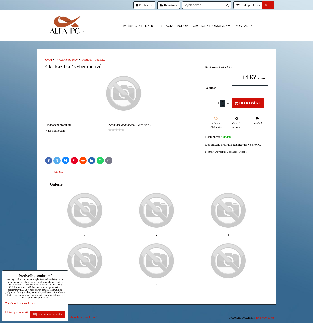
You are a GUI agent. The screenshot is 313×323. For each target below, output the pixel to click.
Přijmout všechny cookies (47, 314)
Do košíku (248, 103)
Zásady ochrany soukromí (81, 317)
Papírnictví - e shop (139, 26)
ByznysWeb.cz (265, 317)
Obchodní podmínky (211, 26)
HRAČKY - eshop (174, 26)
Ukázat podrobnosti (16, 312)
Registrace (169, 5)
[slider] (116, 130)
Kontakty (243, 26)
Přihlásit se (144, 5)
